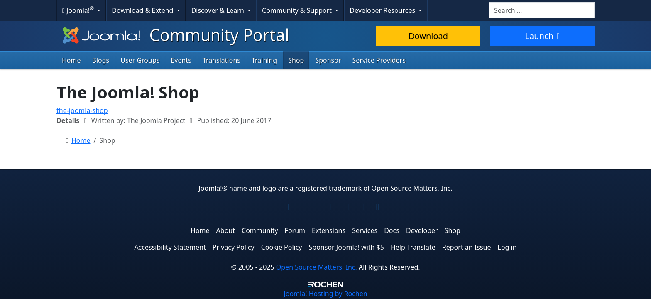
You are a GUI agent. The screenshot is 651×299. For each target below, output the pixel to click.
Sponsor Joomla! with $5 (346, 247)
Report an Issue (466, 247)
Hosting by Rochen (325, 293)
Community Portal (175, 34)
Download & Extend (143, 10)
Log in (507, 247)
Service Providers (379, 60)
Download (428, 36)
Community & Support (297, 10)
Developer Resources (383, 10)
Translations (221, 60)
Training (264, 60)
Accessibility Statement (170, 247)
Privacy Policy (234, 247)
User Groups (139, 60)
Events (181, 60)
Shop (296, 60)
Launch (542, 36)
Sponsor (328, 60)
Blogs (101, 60)
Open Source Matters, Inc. (316, 267)
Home (71, 60)
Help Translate (413, 247)
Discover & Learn (218, 10)
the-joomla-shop (82, 110)
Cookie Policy (281, 247)
